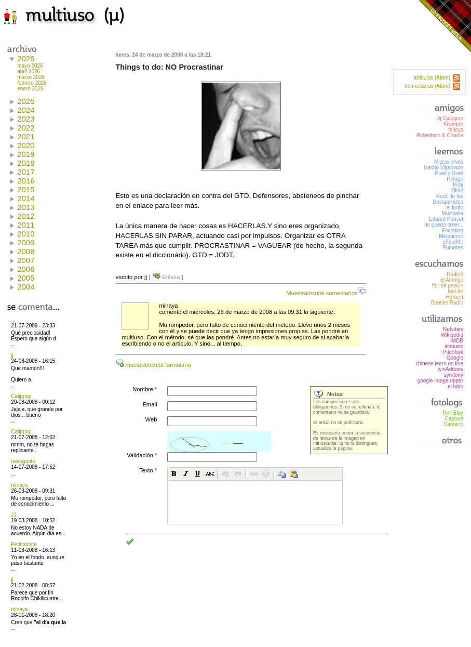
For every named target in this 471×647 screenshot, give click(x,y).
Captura (454, 418)
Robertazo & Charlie (439, 135)
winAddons (450, 369)
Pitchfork (453, 352)
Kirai (458, 185)
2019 (25, 154)
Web (151, 419)
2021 (25, 136)
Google (455, 358)
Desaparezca (448, 202)
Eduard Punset (446, 219)
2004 (25, 286)
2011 (25, 224)
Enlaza (166, 277)
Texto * (148, 470)
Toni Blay (452, 413)
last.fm (455, 291)
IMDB (456, 341)
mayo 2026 (30, 66)
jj (12, 355)
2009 (25, 242)
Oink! (457, 190)
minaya (19, 485)
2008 (25, 251)
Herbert (454, 297)
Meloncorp (451, 236)
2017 (25, 171)
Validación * (142, 455)
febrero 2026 (32, 83)
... (13, 320)
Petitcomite (23, 544)
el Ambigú (451, 280)
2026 (25, 58)
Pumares (452, 247)
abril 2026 (28, 71)
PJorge (455, 179)
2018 (25, 163)
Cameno (453, 424)
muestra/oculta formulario (153, 365)
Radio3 (455, 274)
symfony (453, 375)
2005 (25, 277)
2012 (25, 216)
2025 (25, 101)
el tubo (455, 386)
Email (149, 404)
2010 (25, 233)
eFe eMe (453, 242)
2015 (25, 189)
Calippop (21, 396)
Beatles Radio (447, 303)
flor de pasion (447, 285)
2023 (25, 118)
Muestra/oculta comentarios (326, 293)
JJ (13, 515)
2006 (25, 269)
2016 (25, 180)
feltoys (455, 130)
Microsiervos (448, 162)
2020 (25, 145)
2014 (25, 198)
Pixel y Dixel (449, 173)
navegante (23, 461)
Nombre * (144, 389)
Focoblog (452, 230)
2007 (25, 260)
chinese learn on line (439, 363)
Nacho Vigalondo (443, 167)
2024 (25, 109)
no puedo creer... (443, 225)
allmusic (454, 346)
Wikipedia (452, 335)
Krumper (453, 124)
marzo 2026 (31, 77)
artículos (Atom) (431, 78)
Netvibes (453, 329)
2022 (25, 127)
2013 (25, 207)
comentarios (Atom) (427, 86)
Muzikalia (452, 213)
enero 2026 (30, 88)
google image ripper (440, 381)
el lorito (455, 207)
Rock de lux (449, 196)
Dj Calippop (449, 118)
